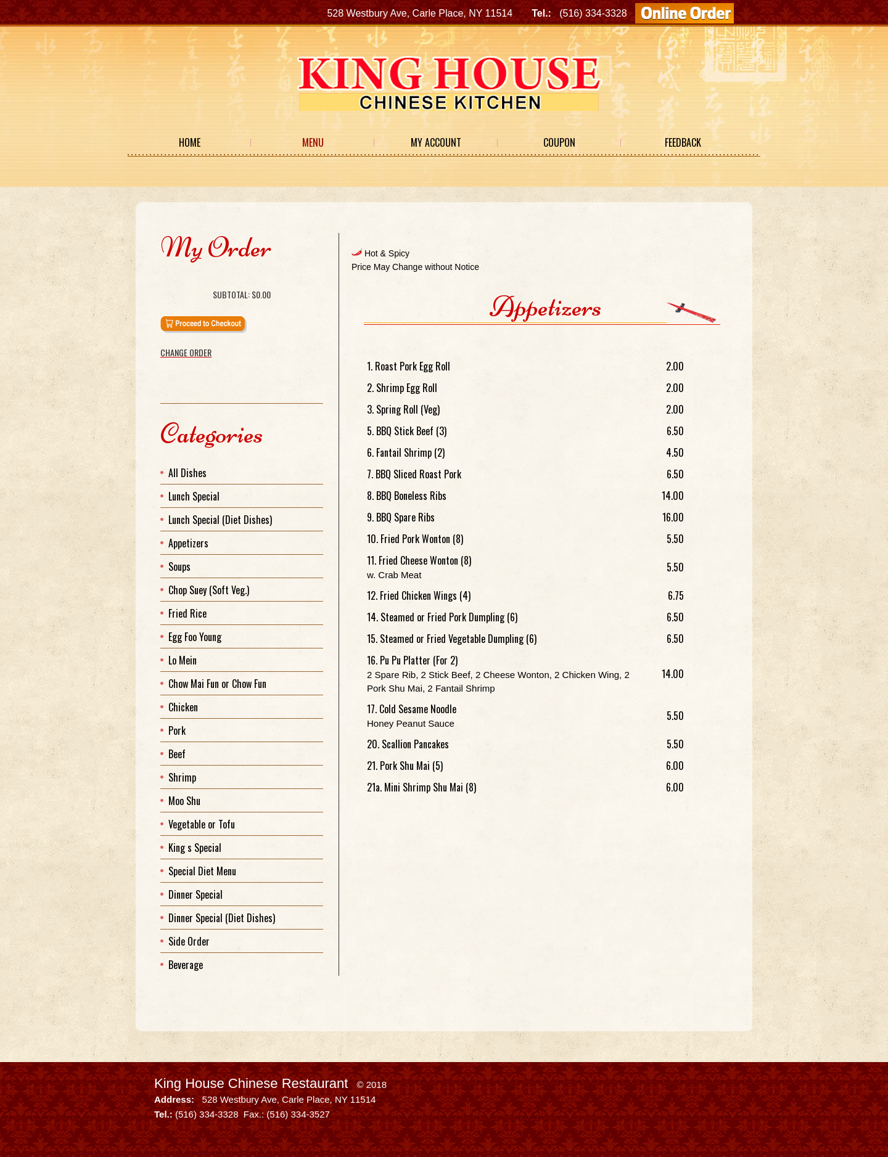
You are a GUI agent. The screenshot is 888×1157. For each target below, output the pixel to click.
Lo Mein (182, 660)
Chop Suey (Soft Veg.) (208, 590)
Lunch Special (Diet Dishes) (220, 519)
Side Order (189, 941)
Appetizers (188, 543)
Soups (179, 566)
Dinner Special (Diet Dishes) (221, 917)
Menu (313, 142)
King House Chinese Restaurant (251, 1083)
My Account (436, 142)
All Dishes (187, 472)
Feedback (683, 142)
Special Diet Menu (202, 871)
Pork (177, 730)
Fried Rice (187, 613)
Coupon (559, 142)
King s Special (194, 847)
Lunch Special (194, 496)
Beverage (185, 964)
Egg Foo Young (194, 636)
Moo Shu (184, 800)
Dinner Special (195, 894)
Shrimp (182, 777)
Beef (177, 753)
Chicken (183, 707)
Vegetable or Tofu (201, 824)
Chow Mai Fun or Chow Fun (217, 683)
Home (189, 142)
